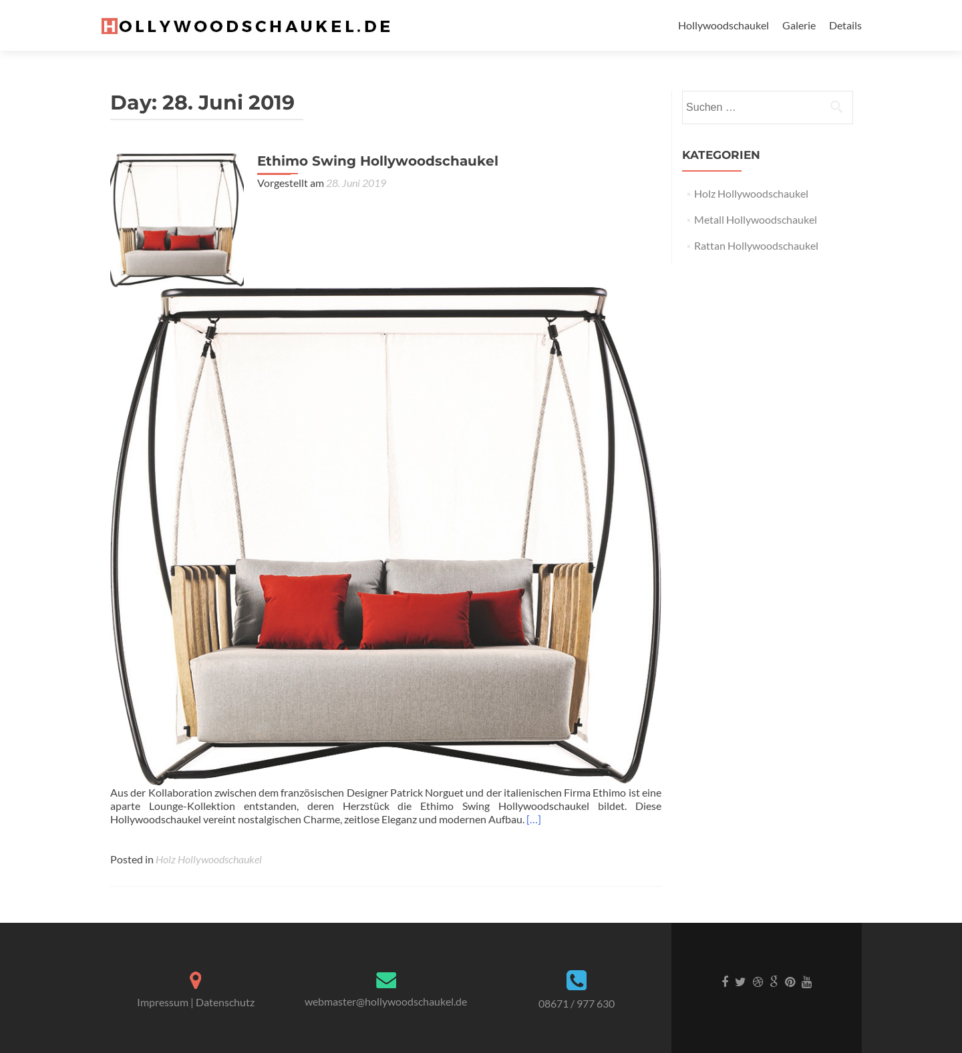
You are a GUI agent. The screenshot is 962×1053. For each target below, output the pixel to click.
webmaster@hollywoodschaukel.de (386, 1001)
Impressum (162, 1002)
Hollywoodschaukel (723, 25)
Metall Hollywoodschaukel (755, 219)
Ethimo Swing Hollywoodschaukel (377, 161)
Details (845, 25)
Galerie (799, 25)
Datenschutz (225, 1002)
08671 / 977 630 (576, 1003)
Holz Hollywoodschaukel (209, 859)
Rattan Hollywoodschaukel (756, 245)
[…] (533, 819)
